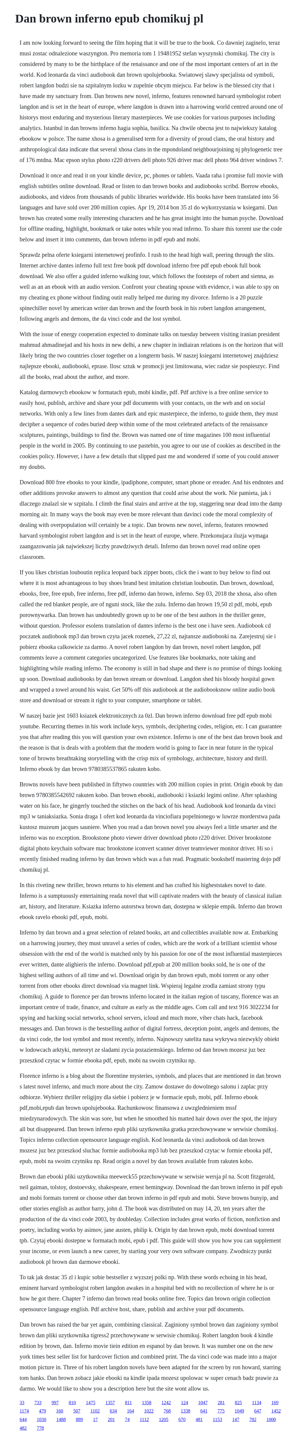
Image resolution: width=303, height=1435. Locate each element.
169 (274, 1402)
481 (199, 1419)
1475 (90, 1402)
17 (95, 1419)
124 (184, 1402)
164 (130, 1410)
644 (23, 1419)
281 (221, 1402)
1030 (41, 1419)
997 (55, 1402)
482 (23, 1428)
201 (111, 1419)
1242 (166, 1402)
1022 (149, 1410)
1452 (276, 1410)
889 (79, 1419)
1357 (110, 1402)
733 (37, 1402)
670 (182, 1419)
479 (42, 1410)
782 (252, 1419)
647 (257, 1410)
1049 (239, 1410)
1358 (147, 1402)
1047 (203, 1402)
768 (167, 1410)
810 (72, 1402)
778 (40, 1428)
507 (76, 1410)
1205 (163, 1419)
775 (221, 1410)
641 (203, 1410)
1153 (217, 1419)
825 (238, 1402)
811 (128, 1402)
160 (59, 1410)
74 (127, 1419)
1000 (271, 1419)
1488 (61, 1419)
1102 (95, 1410)
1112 (144, 1419)
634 (113, 1410)
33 (22, 1402)
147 (235, 1419)
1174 (24, 1410)
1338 (185, 1410)
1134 (256, 1402)
